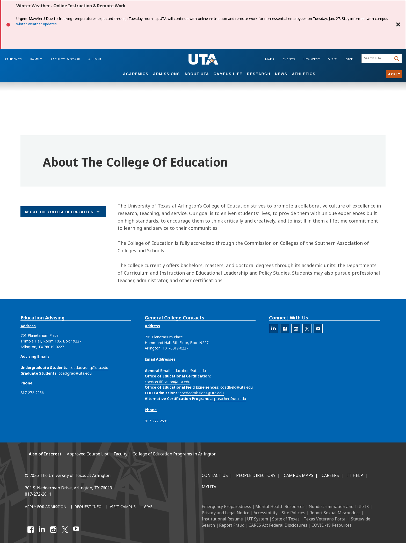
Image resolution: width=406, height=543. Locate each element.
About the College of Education (59, 211)
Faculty (120, 454)
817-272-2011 (38, 494)
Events (289, 59)
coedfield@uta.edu (236, 387)
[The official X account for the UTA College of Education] (306, 328)
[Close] (398, 24)
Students (13, 59)
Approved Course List (87, 454)
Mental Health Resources (279, 506)
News (281, 74)
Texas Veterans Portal (325, 519)
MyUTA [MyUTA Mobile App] (209, 487)
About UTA (196, 74)
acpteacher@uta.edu (228, 398)
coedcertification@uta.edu (167, 381)
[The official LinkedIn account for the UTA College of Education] (273, 328)
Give (349, 59)
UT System (257, 519)
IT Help (355, 475)
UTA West (311, 59)
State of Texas (286, 519)
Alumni (94, 59)
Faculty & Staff (65, 59)
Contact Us (215, 475)
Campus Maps (298, 475)
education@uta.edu (189, 370)
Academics (135, 74)
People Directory (256, 475)
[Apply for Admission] (45, 507)
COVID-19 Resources (331, 525)
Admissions (166, 74)
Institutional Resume (222, 519)
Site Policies (293, 513)
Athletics (303, 74)
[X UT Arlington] (65, 529)
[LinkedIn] (42, 529)
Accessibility (265, 513)
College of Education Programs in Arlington (174, 454)
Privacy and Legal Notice (225, 513)
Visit (332, 59)
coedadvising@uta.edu (88, 367)
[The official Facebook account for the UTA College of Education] (284, 328)
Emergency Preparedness (226, 506)
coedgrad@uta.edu (75, 373)
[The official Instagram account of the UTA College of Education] (295, 328)
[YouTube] (76, 529)
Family (36, 59)
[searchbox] (377, 58)
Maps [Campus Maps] (269, 59)
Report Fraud (231, 525)
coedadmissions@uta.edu (202, 392)
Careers (330, 475)
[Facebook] (30, 529)
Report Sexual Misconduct (334, 513)
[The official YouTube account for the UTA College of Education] (318, 328)
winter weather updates (36, 24)
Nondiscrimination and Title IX (339, 506)
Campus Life (228, 74)
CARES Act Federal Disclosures (278, 525)
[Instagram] (53, 529)
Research (259, 74)
